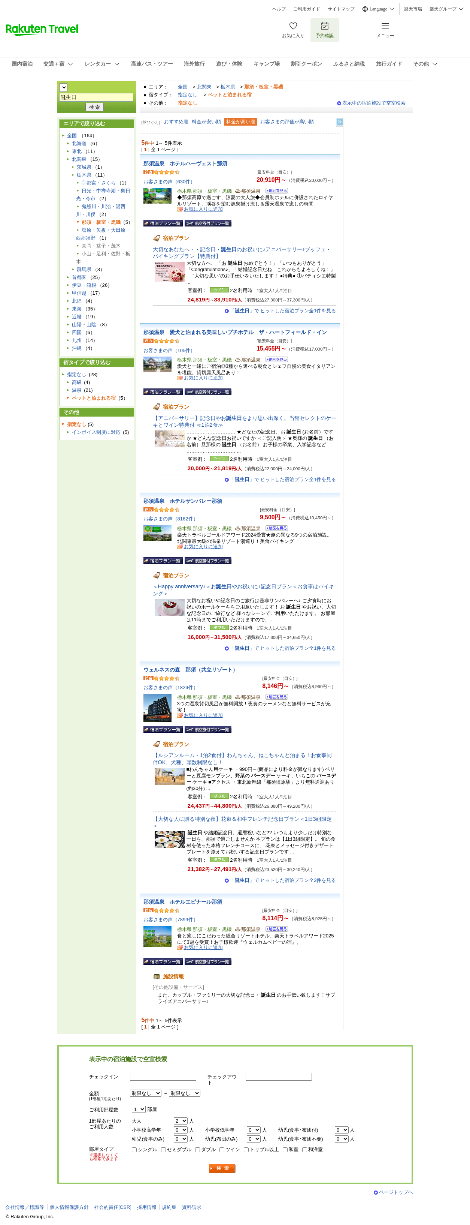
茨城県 (84, 167)
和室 (293, 1149)
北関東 (204, 87)
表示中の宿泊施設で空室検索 (374, 103)
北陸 (77, 301)
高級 (77, 382)
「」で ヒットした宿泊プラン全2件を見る (283, 880)
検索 (222, 1168)
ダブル (208, 1149)
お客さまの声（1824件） (170, 687)
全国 (183, 87)
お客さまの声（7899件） (170, 919)
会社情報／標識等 (24, 1207)
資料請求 (191, 1207)
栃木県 (228, 87)
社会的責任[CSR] (112, 1207)
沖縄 (77, 348)
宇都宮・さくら (99, 183)
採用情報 (147, 1207)
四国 (77, 332)
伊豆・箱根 (84, 285)
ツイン (232, 1149)
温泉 (77, 390)
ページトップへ (396, 1192)
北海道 (79, 143)
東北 (77, 151)
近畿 (77, 316)
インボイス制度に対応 (96, 432)
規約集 (169, 1207)
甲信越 (79, 293)
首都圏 (79, 277)
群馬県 (84, 269)
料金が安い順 (206, 121)
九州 (77, 340)
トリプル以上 (264, 1149)
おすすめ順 (176, 121)
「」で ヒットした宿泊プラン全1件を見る (283, 310)
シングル (147, 1149)
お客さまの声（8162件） (170, 519)
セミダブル (179, 1149)
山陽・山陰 (84, 324)
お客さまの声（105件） (169, 350)
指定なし (187, 94)
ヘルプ (279, 9)
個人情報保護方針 (69, 1207)
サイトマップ (341, 9)
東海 (77, 309)
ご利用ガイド (306, 9)
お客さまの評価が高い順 (287, 121)
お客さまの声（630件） (169, 181)
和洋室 (315, 1149)
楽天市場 (413, 9)
